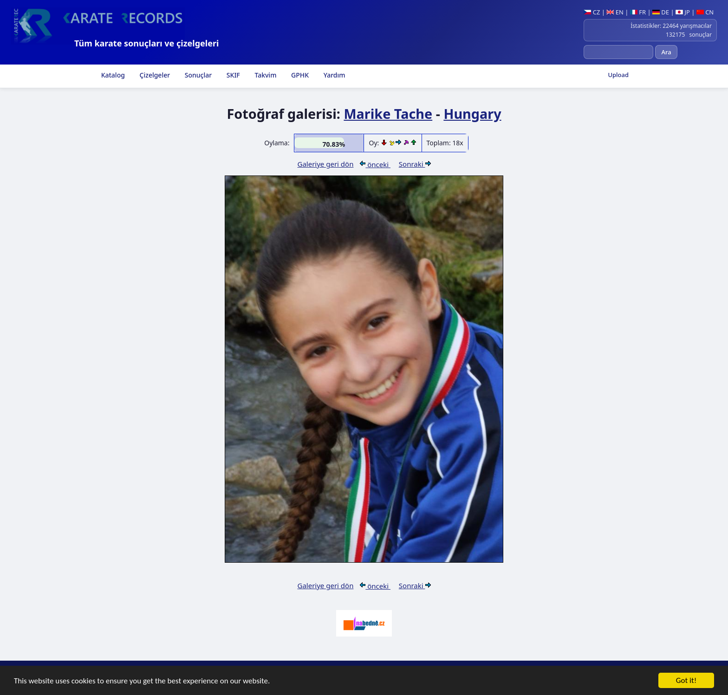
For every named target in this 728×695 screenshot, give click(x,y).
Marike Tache (388, 113)
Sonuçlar (197, 75)
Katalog (112, 75)
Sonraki (415, 164)
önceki (375, 164)
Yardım (333, 75)
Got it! (686, 681)
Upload (618, 75)
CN (705, 12)
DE (660, 12)
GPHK (299, 75)
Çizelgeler (154, 75)
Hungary (472, 113)
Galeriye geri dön (325, 164)
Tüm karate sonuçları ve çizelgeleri (146, 43)
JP (683, 12)
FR (638, 12)
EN (615, 12)
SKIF (232, 75)
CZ (592, 12)
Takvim (265, 75)
